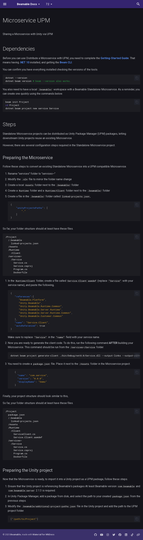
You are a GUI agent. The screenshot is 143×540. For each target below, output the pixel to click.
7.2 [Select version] (47, 4)
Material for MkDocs (43, 534)
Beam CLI (66, 62)
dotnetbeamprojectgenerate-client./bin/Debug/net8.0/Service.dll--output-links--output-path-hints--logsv (75, 355)
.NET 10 (24, 62)
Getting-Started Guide (115, 58)
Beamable (15, 534)
